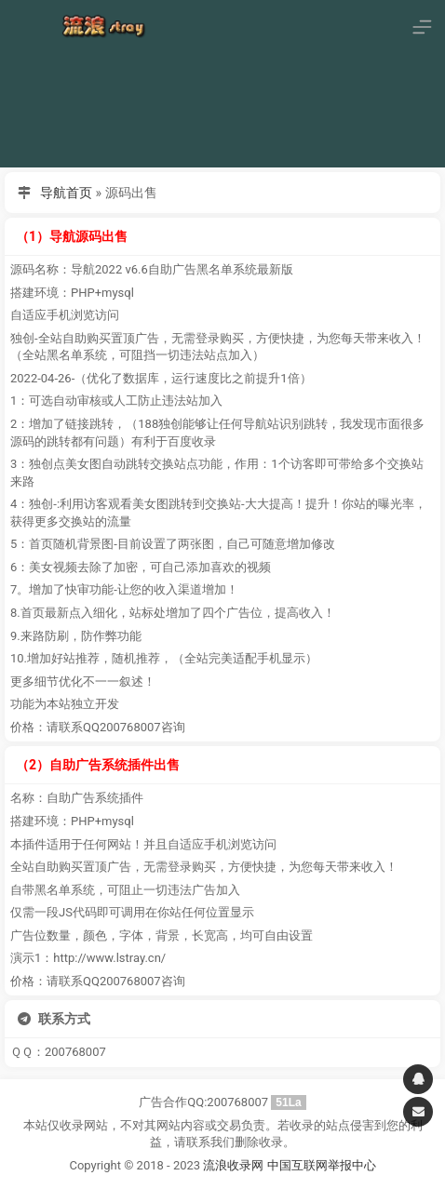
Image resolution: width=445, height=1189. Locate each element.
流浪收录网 (233, 1165)
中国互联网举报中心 (321, 1165)
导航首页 (66, 192)
